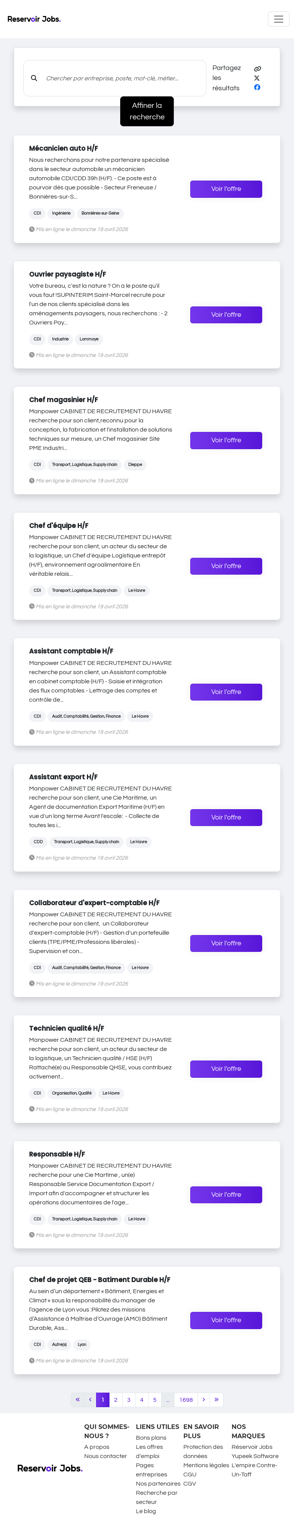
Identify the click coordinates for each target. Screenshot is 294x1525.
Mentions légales (206, 1465)
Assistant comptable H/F (71, 651)
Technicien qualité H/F (66, 1028)
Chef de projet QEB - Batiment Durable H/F (99, 1279)
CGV (189, 1484)
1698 (186, 1400)
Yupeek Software (255, 1456)
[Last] (216, 1400)
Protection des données (203, 1451)
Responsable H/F (57, 1154)
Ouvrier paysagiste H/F (67, 274)
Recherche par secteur (157, 1497)
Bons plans (151, 1438)
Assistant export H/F (63, 777)
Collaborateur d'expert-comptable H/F (94, 903)
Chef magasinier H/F (63, 399)
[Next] (204, 1400)
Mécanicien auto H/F (63, 148)
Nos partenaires (158, 1484)
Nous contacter (105, 1456)
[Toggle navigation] (278, 19)
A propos (96, 1447)
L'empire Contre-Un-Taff (255, 1470)
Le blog (146, 1511)
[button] (257, 69)
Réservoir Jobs (252, 1447)
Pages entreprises (151, 1470)
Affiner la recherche (147, 111)
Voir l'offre (226, 189)
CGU (189, 1474)
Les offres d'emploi (149, 1451)
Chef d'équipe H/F (58, 525)
